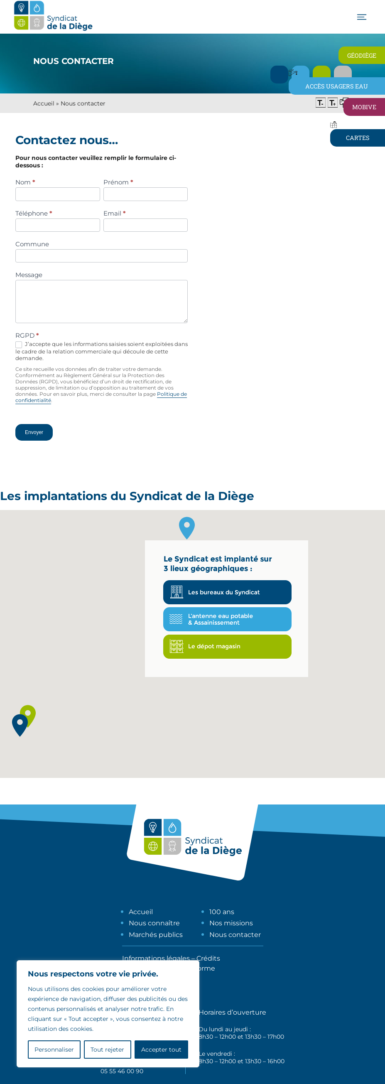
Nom (25, 182)
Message (28, 275)
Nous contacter (235, 935)
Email (114, 213)
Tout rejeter (107, 1049)
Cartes (357, 138)
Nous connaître (154, 923)
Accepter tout (161, 1049)
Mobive (364, 107)
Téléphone (33, 213)
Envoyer (34, 432)
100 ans (221, 912)
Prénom (118, 182)
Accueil (43, 103)
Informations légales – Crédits (171, 958)
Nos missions (231, 923)
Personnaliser (54, 1049)
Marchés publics (156, 935)
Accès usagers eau (336, 86)
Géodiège (361, 55)
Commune (32, 244)
